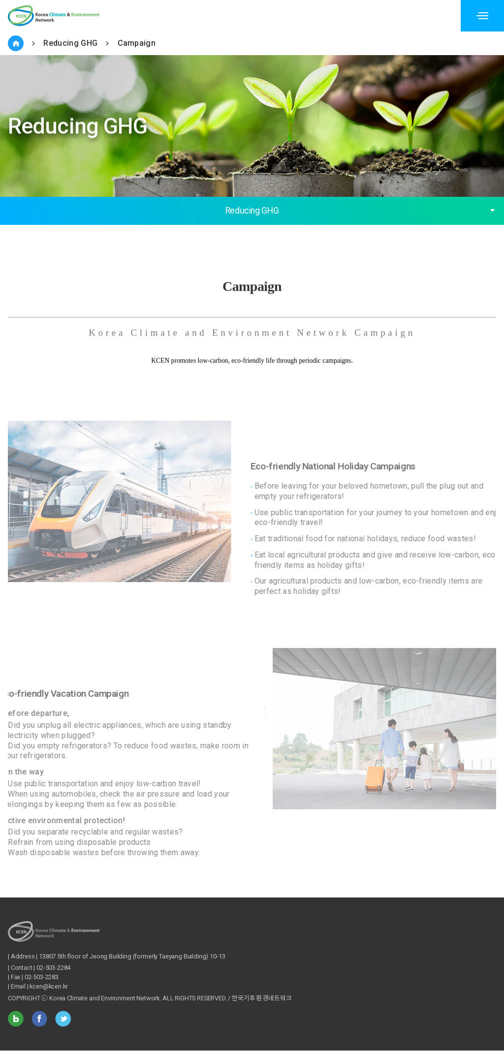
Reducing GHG (70, 43)
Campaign (137, 43)
